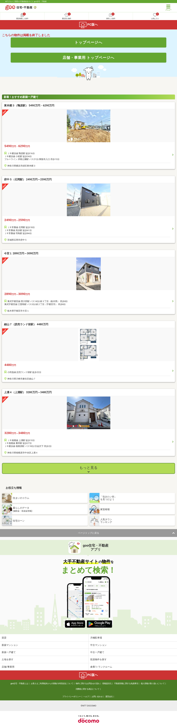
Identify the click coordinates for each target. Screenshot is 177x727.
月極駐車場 (96, 637)
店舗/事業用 (8, 666)
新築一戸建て (9, 652)
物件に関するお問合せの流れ (88, 683)
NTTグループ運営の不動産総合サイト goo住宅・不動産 (26, 1)
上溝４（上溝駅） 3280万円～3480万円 (28, 392)
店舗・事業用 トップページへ (89, 57)
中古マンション (98, 645)
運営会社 (109, 696)
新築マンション (10, 645)
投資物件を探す (98, 659)
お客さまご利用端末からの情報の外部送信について (52, 683)
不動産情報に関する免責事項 (126, 683)
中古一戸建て (97, 652)
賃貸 (4, 637)
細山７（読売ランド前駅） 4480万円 (26, 324)
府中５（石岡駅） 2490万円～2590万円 (28, 179)
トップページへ (88, 42)
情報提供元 (106, 683)
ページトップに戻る (88, 533)
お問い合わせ (97, 696)
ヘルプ (86, 696)
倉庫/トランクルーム (101, 666)
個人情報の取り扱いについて (153, 683)
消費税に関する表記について (87, 689)
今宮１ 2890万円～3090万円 (21, 253)
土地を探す (7, 659)
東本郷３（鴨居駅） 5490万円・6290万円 (29, 105)
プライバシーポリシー (71, 696)
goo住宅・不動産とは (19, 683)
